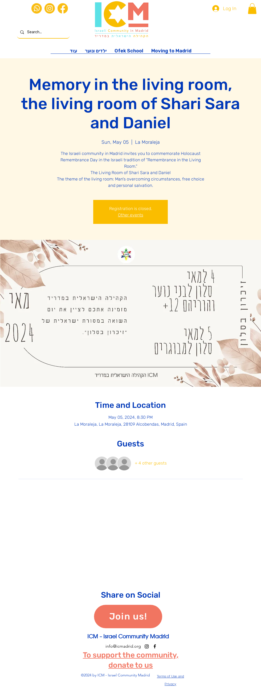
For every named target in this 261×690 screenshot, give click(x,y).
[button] (252, 8)
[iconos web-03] (49, 8)
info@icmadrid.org (123, 646)
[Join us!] (128, 616)
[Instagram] (146, 646)
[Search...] (42, 32)
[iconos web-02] (36, 8)
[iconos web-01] (63, 8)
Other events (130, 214)
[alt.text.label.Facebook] (154, 646)
